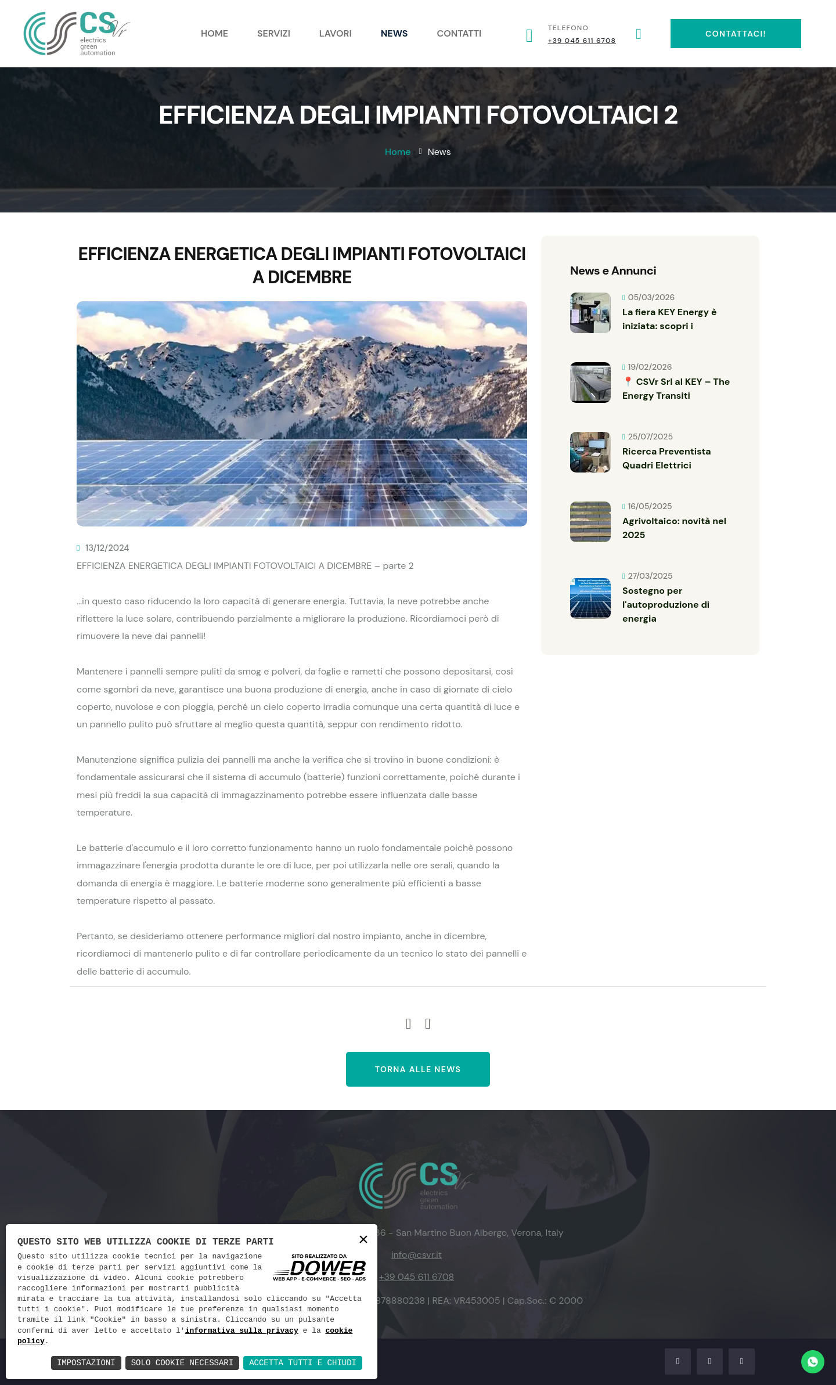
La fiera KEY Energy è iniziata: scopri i (669, 319)
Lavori (335, 33)
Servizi (273, 33)
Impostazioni (86, 1362)
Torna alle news (418, 1069)
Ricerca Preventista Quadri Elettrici (666, 458)
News (394, 33)
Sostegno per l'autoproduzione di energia (665, 605)
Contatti (459, 33)
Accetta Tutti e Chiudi (302, 1362)
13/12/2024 (103, 548)
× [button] (363, 1241)
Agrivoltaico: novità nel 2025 (674, 528)
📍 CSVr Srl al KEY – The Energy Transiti (676, 389)
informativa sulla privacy (241, 1331)
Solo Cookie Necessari (182, 1362)
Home (214, 33)
